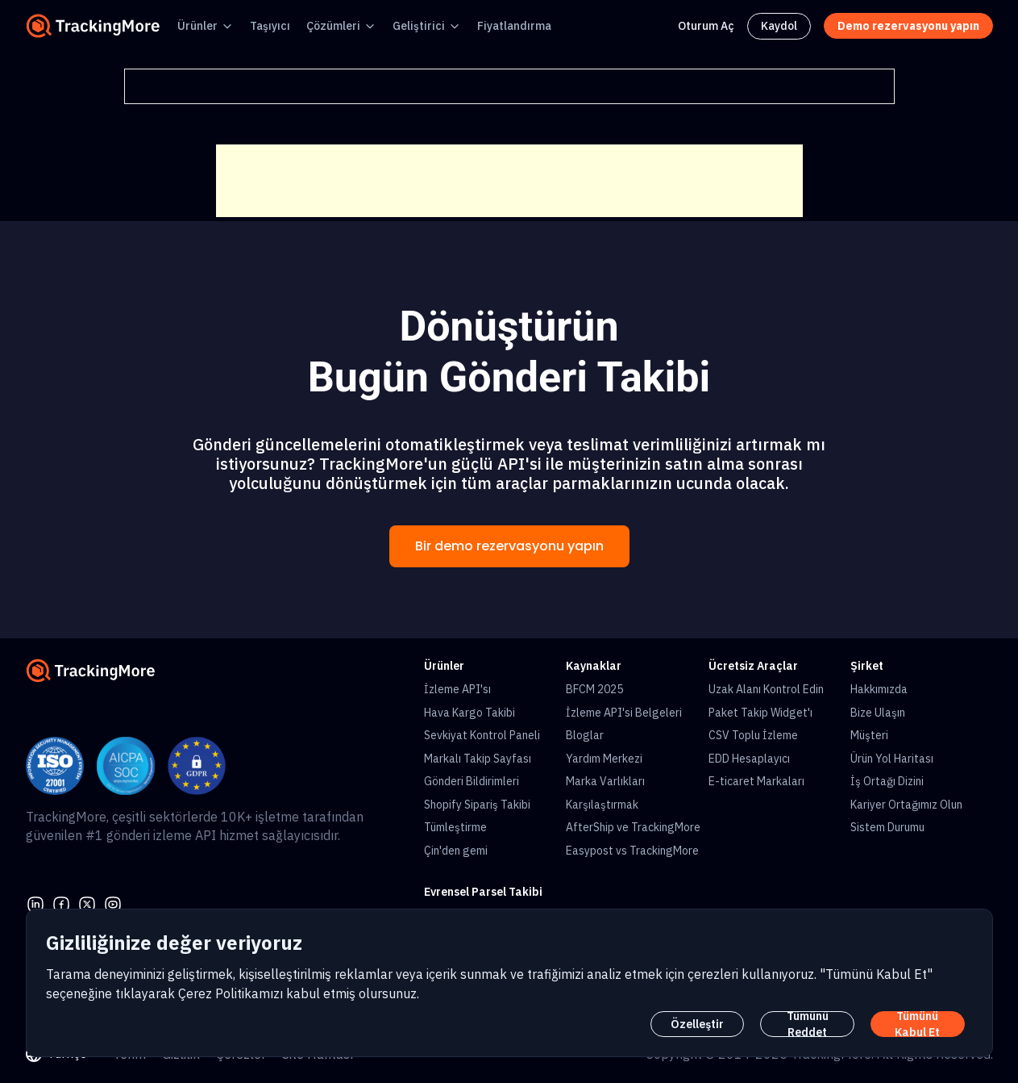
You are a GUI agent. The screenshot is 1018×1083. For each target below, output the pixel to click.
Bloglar (585, 735)
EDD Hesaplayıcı (749, 758)
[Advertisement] (509, 180)
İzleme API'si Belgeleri (624, 712)
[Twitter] (87, 903)
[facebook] (61, 903)
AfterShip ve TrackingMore (633, 827)
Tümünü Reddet (808, 1024)
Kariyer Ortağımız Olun (906, 804)
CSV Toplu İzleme (753, 735)
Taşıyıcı (270, 26)
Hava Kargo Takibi (469, 712)
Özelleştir (697, 1024)
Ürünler (197, 26)
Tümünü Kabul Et (917, 1024)
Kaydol (779, 26)
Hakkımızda (879, 689)
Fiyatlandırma (514, 26)
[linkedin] (35, 903)
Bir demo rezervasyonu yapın (509, 546)
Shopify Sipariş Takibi (477, 804)
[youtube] (113, 903)
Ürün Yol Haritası (891, 758)
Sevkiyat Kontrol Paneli (482, 735)
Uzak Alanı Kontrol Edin (766, 689)
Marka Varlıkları (605, 781)
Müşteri (869, 735)
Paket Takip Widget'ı (760, 712)
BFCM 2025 (594, 689)
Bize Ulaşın (877, 712)
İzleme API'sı (457, 689)
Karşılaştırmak (602, 804)
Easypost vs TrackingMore (632, 850)
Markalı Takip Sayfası (477, 758)
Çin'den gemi (456, 850)
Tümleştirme (455, 827)
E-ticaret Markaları (756, 781)
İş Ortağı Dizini (887, 781)
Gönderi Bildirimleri (471, 781)
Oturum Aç (706, 26)
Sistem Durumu (887, 827)
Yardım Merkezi (604, 758)
